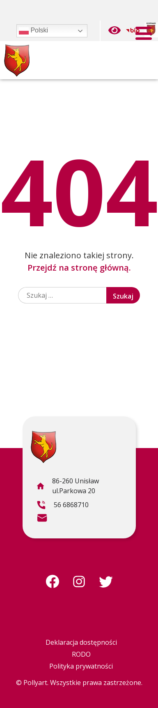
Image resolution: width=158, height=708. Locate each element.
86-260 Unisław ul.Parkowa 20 (68, 487)
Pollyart (35, 682)
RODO (81, 654)
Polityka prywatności (81, 666)
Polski (33, 31)
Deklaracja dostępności (81, 642)
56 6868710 (63, 506)
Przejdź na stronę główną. (79, 267)
